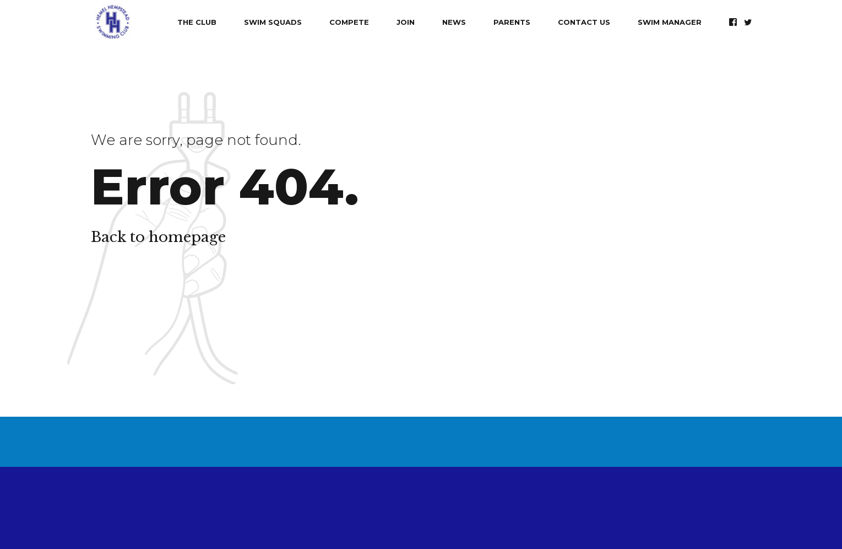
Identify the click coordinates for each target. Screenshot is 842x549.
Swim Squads (273, 22)
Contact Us (584, 22)
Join (405, 22)
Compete (349, 22)
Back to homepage (158, 237)
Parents (511, 22)
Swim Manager (670, 22)
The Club (196, 22)
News (454, 22)
